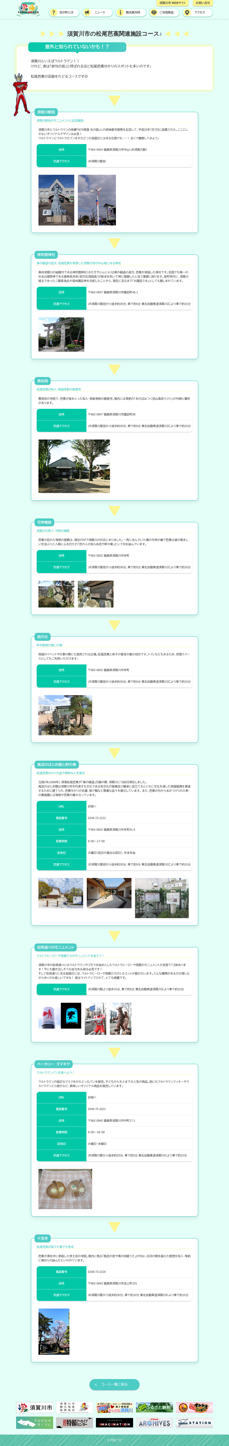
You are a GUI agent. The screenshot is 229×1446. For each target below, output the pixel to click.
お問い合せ (203, 2)
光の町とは (66, 12)
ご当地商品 (166, 12)
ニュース (99, 12)
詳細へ (92, 806)
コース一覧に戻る (114, 1384)
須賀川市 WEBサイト (172, 2)
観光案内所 (133, 12)
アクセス (200, 12)
